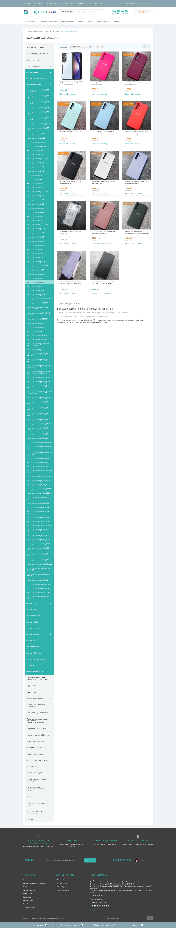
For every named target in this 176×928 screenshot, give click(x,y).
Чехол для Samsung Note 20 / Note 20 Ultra (39, 597)
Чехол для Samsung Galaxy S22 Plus (39, 525)
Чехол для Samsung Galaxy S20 (38, 485)
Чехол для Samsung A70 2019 (37, 319)
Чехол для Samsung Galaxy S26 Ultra (38, 97)
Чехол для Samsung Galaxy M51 (38, 434)
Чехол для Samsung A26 (35, 220)
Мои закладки (61, 887)
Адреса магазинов (31, 3)
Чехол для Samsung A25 (35, 216)
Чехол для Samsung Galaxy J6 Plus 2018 (39, 387)
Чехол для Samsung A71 (35, 323)
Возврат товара (28, 893)
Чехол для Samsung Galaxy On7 (38, 462)
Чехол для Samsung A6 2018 (37, 295)
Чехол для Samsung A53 (35, 278)
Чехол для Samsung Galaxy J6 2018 (39, 382)
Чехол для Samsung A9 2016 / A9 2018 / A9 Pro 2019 (38, 345)
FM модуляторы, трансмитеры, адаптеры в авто (38, 789)
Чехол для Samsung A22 (35, 204)
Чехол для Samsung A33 (35, 241)
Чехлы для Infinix (32, 622)
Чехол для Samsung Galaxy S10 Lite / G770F (39, 471)
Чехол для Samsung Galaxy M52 (38, 438)
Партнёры (26, 904)
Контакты (100, 3)
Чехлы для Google (33, 634)
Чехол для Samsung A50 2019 (37, 266)
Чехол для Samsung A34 (35, 245)
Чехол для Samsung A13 (35, 171)
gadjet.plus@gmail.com (98, 902)
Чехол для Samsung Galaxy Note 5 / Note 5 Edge (39, 453)
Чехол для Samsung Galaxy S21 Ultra (38, 512)
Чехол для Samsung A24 (35, 212)
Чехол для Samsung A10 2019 (37, 159)
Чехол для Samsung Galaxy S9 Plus (39, 584)
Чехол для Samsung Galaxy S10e (38, 481)
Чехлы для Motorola (33, 653)
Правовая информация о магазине (34, 883)
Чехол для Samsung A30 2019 (37, 225)
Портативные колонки (36, 728)
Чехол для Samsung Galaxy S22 (38, 521)
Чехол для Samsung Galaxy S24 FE (39, 108)
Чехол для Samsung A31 (35, 233)
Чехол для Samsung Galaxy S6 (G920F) (37, 555)
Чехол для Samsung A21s (36, 200)
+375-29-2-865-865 (119, 13)
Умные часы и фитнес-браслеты (36, 705)
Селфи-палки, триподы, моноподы (36, 780)
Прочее (30, 819)
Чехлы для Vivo (31, 610)
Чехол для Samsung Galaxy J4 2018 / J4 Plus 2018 (39, 366)
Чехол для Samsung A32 (35, 237)
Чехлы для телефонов (49, 21)
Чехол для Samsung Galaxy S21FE (38, 517)
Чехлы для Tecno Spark (35, 628)
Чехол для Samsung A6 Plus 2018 (38, 299)
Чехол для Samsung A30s (36, 229)
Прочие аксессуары (35, 773)
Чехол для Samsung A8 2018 (37, 335)
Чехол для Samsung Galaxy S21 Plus (39, 507)
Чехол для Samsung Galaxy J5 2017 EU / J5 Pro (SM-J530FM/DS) (39, 372)
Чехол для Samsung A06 (35, 150)
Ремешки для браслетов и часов (38, 804)
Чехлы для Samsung (33, 85)
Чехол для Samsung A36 (35, 253)
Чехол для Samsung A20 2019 (37, 192)
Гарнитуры (31, 692)
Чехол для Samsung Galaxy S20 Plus (39, 493)
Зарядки (81, 21)
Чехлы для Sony (32, 665)
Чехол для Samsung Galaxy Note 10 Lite (39, 447)
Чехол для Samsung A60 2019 (37, 303)
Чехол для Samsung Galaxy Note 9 (39, 458)
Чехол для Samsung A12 (35, 167)
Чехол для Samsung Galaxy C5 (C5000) (37, 355)
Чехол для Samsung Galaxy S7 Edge (39, 564)
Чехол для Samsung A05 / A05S (38, 146)
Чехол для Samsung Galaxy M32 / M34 (38, 429)
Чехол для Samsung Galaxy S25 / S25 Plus (38, 119)
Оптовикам (47, 3)
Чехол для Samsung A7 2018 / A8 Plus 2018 (38, 314)
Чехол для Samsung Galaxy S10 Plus (39, 476)
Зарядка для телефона (36, 698)
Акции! (116, 21)
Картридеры (32, 766)
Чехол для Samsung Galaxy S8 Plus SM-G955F (39, 569)
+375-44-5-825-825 (119, 11)
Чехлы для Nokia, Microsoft (36, 659)
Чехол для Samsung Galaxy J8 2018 (39, 398)
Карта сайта (27, 897)
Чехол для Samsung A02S (36, 138)
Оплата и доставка (63, 3)
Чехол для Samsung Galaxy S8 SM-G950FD (39, 575)
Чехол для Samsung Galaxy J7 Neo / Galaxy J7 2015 (39, 393)
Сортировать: (63, 47)
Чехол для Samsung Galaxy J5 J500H (39, 378)
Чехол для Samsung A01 (35, 134)
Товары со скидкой (29, 907)
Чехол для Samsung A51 (35, 270)
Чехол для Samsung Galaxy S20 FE (39, 489)
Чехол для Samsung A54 (35, 282)
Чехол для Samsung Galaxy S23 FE (39, 540)
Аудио (89, 21)
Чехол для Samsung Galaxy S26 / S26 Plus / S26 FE (38, 91)
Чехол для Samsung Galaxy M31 (38, 420)
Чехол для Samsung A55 (35, 286)
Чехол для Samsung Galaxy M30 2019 (38, 415)
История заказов (62, 883)
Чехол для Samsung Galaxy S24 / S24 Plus (38, 103)
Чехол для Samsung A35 (35, 249)
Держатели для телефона (37, 712)
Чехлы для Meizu (32, 647)
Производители (28, 900)
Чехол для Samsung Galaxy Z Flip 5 (39, 588)
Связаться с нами (29, 890)
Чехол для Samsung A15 (35, 179)
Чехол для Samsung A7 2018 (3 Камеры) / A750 (38, 308)
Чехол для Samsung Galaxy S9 (37, 580)
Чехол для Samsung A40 (35, 258)
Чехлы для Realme (33, 616)
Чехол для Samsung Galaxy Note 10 (39, 442)
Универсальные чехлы (35, 671)
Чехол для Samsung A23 (35, 208)
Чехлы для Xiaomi (32, 603)
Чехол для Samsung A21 (35, 196)
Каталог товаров (31, 21)
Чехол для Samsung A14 (35, 175)
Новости (89, 3)
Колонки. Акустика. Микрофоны (35, 812)
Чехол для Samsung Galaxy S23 (38, 536)
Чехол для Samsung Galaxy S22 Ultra (38, 530)
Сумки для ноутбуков (35, 60)
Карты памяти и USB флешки (39, 735)
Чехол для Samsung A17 (35, 187)
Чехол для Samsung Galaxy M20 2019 (38, 409)
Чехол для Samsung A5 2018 (37, 262)
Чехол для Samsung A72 (35, 327)
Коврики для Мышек (35, 754)
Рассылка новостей (63, 890)
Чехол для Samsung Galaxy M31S (38, 424)
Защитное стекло (68, 21)
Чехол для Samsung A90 (35, 350)
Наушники (31, 686)
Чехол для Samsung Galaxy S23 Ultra (38, 549)
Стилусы (30, 797)
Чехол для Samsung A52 (35, 274)
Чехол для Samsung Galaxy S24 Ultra (38, 113)
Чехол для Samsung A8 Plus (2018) (39, 339)
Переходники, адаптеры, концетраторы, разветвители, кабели (37, 720)
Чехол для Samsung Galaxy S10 (38, 466)
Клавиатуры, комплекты (37, 760)
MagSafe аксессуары (35, 47)
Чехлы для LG (31, 640)
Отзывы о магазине (103, 21)
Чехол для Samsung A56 (35, 290)
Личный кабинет (62, 880)
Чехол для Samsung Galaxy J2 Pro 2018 (38, 361)
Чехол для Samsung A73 (35, 331)
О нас (25, 887)
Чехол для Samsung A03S (36, 142)
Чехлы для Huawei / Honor (36, 78)
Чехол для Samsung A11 (35, 163)
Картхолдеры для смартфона (39, 53)
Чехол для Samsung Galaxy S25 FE (39, 124)
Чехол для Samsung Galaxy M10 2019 (38, 403)
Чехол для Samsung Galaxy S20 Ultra (38, 498)
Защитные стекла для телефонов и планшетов (37, 679)
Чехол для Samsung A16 (35, 183)
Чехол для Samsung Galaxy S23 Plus (39, 544)
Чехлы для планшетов (36, 741)
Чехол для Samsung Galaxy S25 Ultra (38, 129)
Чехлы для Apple (32, 72)
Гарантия (78, 3)
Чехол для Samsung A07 (35, 154)
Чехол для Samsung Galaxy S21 (38, 503)
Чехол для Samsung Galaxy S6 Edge (39, 560)
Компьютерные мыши (36, 747)
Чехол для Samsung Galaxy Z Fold (39, 592)
